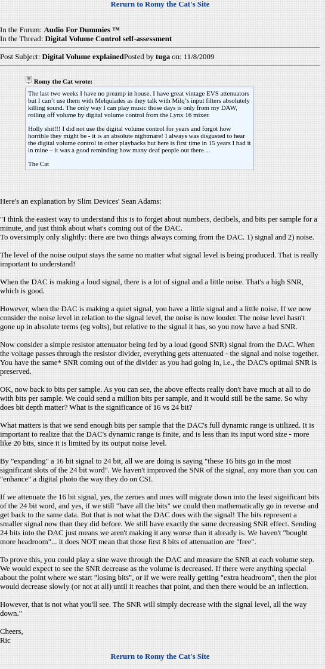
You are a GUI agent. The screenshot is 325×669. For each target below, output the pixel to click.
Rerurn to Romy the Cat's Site (160, 4)
